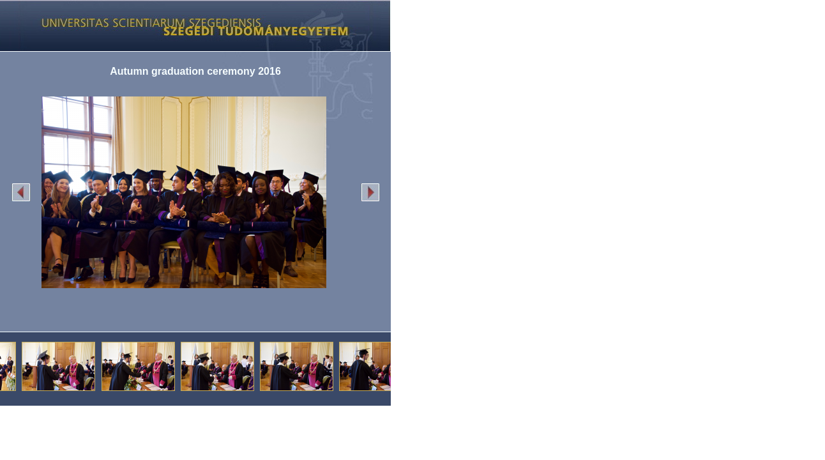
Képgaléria (190, 25)
